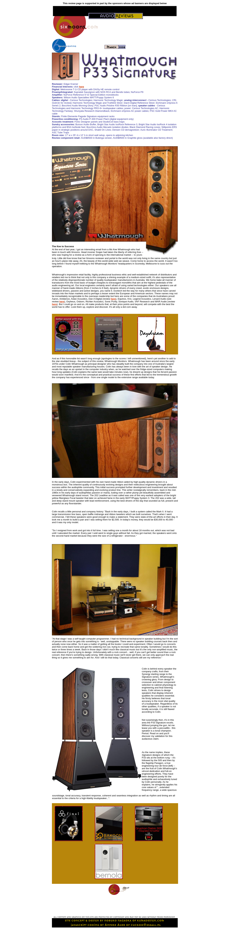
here (81, 86)
